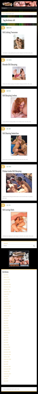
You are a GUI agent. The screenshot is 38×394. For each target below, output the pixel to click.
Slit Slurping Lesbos (9, 95)
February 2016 (7, 330)
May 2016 (6, 323)
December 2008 (7, 352)
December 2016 (7, 306)
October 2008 (7, 356)
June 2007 (6, 381)
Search (6, 243)
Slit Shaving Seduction (10, 133)
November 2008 (7, 354)
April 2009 (6, 342)
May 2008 (6, 364)
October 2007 (7, 371)
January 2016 (7, 332)
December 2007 (7, 366)
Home (3, 13)
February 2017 (7, 301)
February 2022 (7, 279)
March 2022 (6, 277)
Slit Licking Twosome (10, 32)
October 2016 (7, 311)
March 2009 (6, 344)
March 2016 (6, 327)
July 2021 (6, 296)
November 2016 (7, 308)
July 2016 (6, 318)
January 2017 (7, 303)
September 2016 (7, 313)
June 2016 (6, 320)
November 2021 (7, 286)
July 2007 (6, 378)
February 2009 (7, 347)
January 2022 (7, 282)
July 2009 (6, 335)
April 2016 (6, 325)
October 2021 (7, 289)
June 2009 (6, 337)
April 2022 (6, 274)
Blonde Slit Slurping (9, 64)
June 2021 (6, 299)
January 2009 (7, 349)
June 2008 (6, 361)
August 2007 (6, 376)
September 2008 (7, 359)
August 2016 (6, 315)
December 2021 (7, 284)
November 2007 (7, 369)
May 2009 (6, 340)
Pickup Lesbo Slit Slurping (11, 171)
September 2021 (7, 291)
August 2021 (6, 294)
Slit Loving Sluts (8, 209)
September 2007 (7, 373)
